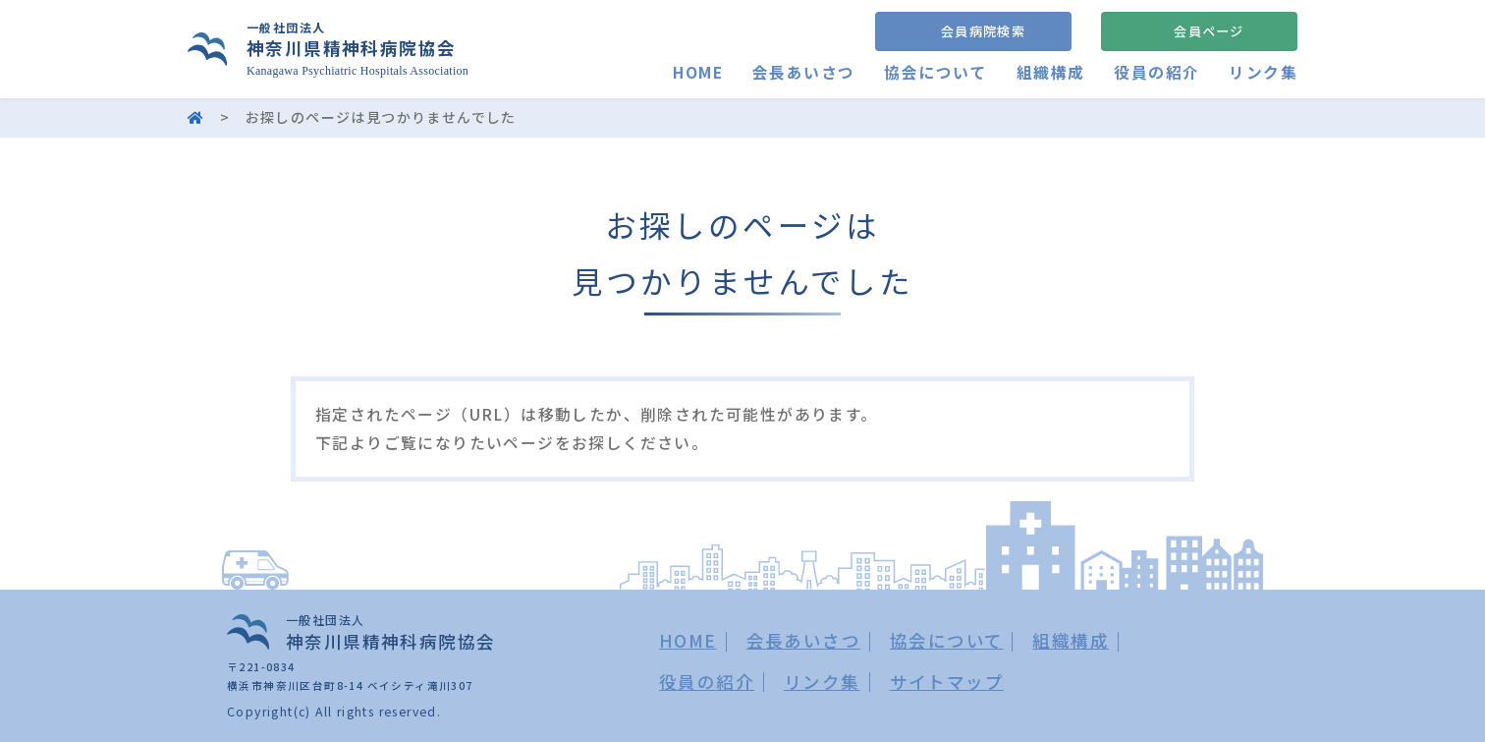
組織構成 (1051, 72)
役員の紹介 (1156, 72)
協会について (935, 72)
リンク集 (1263, 72)
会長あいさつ (803, 72)
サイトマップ (947, 681)
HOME (698, 72)
